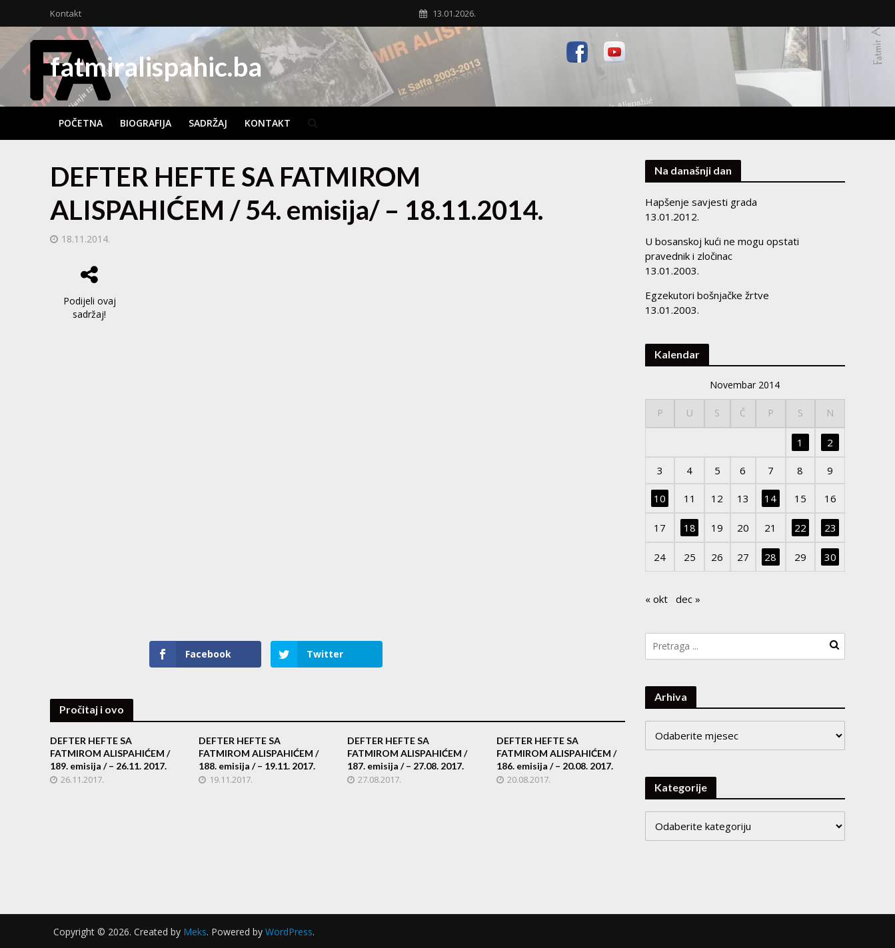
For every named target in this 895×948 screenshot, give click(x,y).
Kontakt (65, 13)
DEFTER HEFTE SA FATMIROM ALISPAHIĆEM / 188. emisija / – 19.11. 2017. (259, 753)
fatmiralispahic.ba (156, 67)
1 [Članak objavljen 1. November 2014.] (800, 442)
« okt (656, 599)
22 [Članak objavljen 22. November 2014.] (800, 527)
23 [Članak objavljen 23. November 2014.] (830, 527)
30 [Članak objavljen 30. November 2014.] (830, 557)
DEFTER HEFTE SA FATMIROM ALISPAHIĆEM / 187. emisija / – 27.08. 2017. (407, 753)
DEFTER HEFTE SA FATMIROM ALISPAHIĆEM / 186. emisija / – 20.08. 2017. (556, 753)
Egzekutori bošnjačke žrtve (707, 295)
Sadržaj (208, 123)
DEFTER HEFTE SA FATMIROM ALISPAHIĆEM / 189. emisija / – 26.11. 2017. (110, 753)
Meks (195, 931)
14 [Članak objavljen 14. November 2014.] (770, 498)
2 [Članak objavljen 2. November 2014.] (830, 442)
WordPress (289, 931)
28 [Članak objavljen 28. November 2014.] (770, 557)
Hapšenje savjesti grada (701, 202)
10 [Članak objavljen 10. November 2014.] (660, 498)
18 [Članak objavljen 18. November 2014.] (690, 527)
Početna (81, 123)
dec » (688, 599)
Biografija (145, 123)
